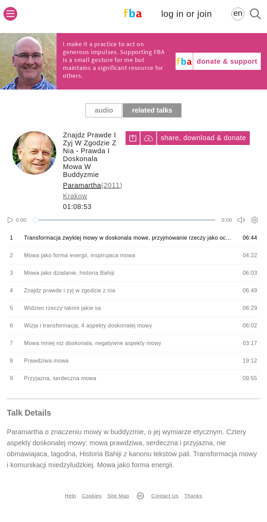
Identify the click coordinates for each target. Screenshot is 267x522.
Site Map (118, 496)
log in (186, 14)
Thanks (193, 496)
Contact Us (165, 496)
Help (70, 496)
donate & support (227, 61)
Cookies (91, 496)
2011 (112, 185)
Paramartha (82, 185)
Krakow (75, 196)
